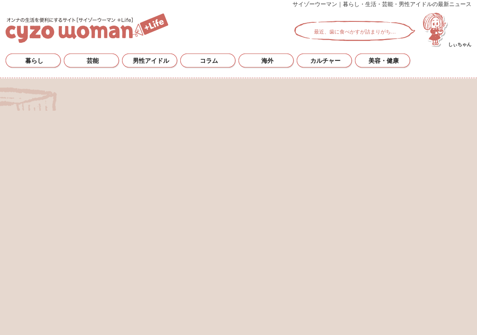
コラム (209, 60)
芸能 (93, 60)
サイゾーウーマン (87, 28)
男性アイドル (151, 60)
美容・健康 (383, 60)
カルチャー (325, 60)
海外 (267, 60)
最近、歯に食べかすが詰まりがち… (355, 31)
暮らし (34, 60)
